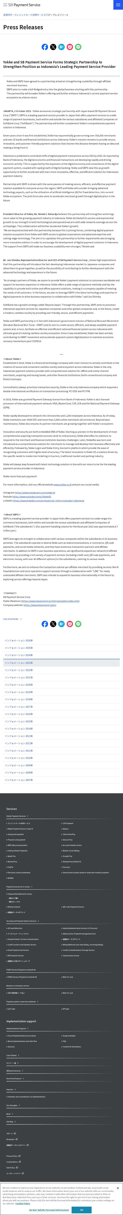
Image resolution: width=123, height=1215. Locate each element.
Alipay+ (66, 829)
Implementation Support (16, 1028)
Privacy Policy (11, 1156)
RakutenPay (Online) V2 (72, 861)
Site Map (9, 1121)
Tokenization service (71, 955)
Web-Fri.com (68, 977)
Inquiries (9, 1089)
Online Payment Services (16, 816)
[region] (61, 1199)
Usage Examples (69, 1035)
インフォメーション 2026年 (19, 640)
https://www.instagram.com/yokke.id (35, 492)
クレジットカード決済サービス (19, 823)
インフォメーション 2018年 (19, 699)
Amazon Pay (67, 839)
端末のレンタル (14, 901)
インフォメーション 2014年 (19, 728)
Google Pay (67, 856)
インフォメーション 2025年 (19, 647)
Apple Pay (12, 856)
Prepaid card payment (16, 839)
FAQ (64, 1041)
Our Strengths (11, 1105)
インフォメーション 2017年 (19, 706)
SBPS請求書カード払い (16, 993)
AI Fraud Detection (15, 928)
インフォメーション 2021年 (19, 677)
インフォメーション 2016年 (19, 714)
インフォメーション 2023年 (19, 662)
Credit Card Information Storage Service (79, 950)
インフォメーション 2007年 (19, 780)
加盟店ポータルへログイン (16, 1145)
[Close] (117, 1188)
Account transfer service (72, 845)
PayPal (10, 867)
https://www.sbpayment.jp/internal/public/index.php (50, 601)
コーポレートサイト (13, 1173)
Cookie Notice (12, 1162)
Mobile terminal (14, 907)
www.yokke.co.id (62, 484)
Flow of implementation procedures (22, 1035)
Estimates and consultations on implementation (26, 1096)
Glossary (11, 1046)
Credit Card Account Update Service (22, 944)
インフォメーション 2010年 (19, 757)
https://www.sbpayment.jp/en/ (40, 605)
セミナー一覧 (11, 1063)
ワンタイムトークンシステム (18, 933)
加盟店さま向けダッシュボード (19, 961)
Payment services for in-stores (18, 886)
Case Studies (11, 1055)
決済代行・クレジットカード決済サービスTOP (26, 14)
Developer (10, 1139)
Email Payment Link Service (18, 950)
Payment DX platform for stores (20, 894)
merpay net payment (16, 834)
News (8, 1114)
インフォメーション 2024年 (19, 655)
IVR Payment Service (16, 955)
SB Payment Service (21, 5)
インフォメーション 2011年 (19, 750)
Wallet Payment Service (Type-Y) (20, 829)
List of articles (10, 618)
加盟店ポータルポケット (71, 939)
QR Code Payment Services (73, 907)
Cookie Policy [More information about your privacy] (22, 1203)
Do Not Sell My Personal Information (49, 1209)
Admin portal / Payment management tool (79, 933)
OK (81, 1209)
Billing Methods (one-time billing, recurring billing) (83, 944)
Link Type (11, 1009)
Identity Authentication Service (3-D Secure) (80, 928)
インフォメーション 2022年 (19, 670)
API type (66, 1009)
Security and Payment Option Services (21, 921)
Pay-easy (66, 867)
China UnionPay (69, 834)
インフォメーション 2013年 (19, 736)
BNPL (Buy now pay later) (17, 845)
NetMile (11, 878)
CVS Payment (68, 823)
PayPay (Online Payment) (17, 850)
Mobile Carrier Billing (71, 850)
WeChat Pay (12, 861)
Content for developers (72, 1046)
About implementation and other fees (22, 1041)
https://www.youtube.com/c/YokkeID (31, 496)
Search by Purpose (13, 1078)
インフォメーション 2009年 (19, 765)
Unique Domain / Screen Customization (23, 939)
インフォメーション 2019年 (19, 692)
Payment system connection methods (21, 1001)
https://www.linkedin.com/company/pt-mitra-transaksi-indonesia (48, 500)
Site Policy (10, 1167)
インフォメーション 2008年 (19, 772)
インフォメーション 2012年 (19, 743)
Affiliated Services (13, 1071)
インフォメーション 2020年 (19, 684)
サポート (9, 1133)
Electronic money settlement (19, 872)
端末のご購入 (14, 898)
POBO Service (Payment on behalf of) (22, 977)
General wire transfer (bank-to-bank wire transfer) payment (86, 872)
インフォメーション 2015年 (19, 721)
